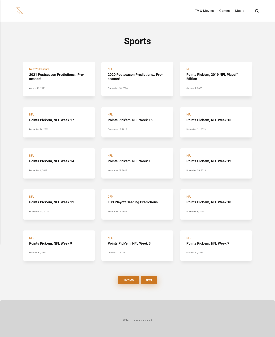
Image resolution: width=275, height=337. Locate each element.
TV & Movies (204, 11)
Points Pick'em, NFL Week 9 (51, 243)
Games (224, 11)
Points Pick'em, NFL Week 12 (209, 161)
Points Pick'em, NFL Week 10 (209, 202)
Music (239, 11)
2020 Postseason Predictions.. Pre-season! (136, 76)
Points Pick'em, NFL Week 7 (208, 243)
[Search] (257, 10)
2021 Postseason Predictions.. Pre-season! (58, 76)
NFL (110, 69)
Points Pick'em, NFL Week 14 (52, 161)
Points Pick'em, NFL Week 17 (52, 120)
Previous (128, 279)
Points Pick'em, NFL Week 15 (209, 120)
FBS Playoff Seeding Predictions (134, 202)
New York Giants (39, 69)
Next (149, 279)
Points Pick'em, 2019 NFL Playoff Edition (213, 76)
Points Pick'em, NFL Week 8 (130, 243)
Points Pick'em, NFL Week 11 (52, 202)
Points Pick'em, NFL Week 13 (131, 161)
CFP (110, 197)
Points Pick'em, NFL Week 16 (131, 120)
